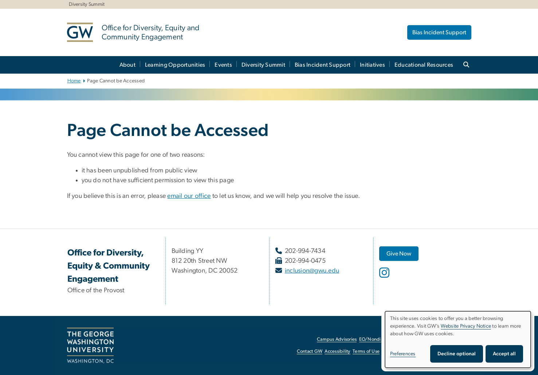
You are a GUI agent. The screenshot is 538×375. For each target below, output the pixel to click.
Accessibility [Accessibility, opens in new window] (337, 351)
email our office (189, 196)
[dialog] (458, 339)
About (127, 65)
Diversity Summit (263, 65)
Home (74, 80)
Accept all (504, 353)
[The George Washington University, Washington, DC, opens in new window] (90, 345)
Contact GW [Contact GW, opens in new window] (310, 351)
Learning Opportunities (175, 65)
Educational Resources (423, 65)
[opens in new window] (385, 278)
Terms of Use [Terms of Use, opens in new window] (366, 351)
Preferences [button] (403, 353)
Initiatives (372, 65)
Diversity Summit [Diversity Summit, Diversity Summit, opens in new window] (87, 4)
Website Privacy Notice (466, 326)
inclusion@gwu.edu (312, 270)
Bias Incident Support (439, 32)
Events (223, 65)
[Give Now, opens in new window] (399, 253)
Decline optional (456, 353)
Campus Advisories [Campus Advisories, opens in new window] (337, 339)
